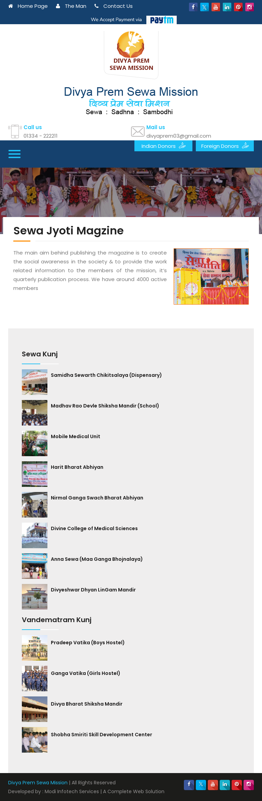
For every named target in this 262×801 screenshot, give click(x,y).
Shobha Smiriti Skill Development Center (101, 734)
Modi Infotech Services (72, 791)
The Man (71, 6)
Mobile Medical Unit (75, 436)
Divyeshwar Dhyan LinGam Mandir (93, 589)
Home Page (28, 6)
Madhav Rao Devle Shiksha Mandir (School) (105, 405)
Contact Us (113, 6)
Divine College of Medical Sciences (94, 528)
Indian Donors (164, 145)
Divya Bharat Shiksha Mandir (86, 703)
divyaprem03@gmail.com (178, 135)
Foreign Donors (225, 145)
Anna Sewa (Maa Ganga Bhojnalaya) (97, 559)
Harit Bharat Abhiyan (77, 467)
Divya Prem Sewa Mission (38, 782)
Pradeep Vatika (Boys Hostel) (88, 642)
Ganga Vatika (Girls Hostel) (85, 673)
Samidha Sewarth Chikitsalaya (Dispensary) (106, 375)
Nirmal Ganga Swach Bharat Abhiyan (97, 497)
